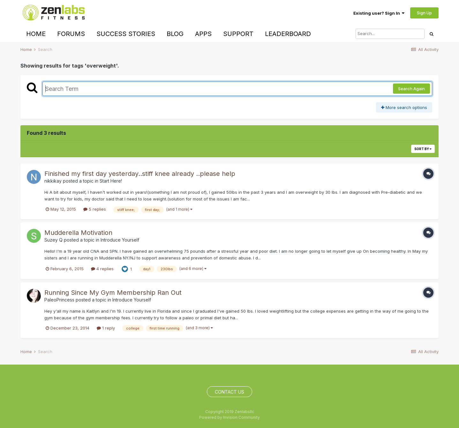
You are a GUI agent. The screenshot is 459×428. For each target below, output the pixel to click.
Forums (71, 34)
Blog (175, 34)
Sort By (423, 149)
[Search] (390, 34)
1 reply (106, 327)
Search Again (411, 88)
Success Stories (125, 34)
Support (238, 34)
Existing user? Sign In (378, 13)
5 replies (94, 209)
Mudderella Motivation (78, 232)
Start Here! (111, 181)
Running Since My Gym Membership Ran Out (113, 292)
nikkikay (53, 181)
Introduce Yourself (120, 240)
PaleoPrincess (59, 299)
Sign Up (424, 12)
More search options (404, 107)
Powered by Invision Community (229, 417)
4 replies (102, 268)
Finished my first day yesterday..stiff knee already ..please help (139, 174)
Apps (203, 34)
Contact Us (229, 392)
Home (36, 34)
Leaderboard (288, 34)
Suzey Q (53, 240)
